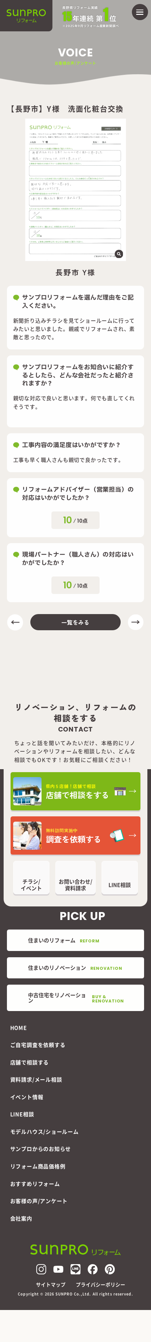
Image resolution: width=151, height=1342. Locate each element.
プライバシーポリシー (100, 1284)
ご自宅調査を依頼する (38, 1045)
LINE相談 (22, 1114)
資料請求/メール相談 (36, 1079)
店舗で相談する (29, 1062)
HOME (18, 1027)
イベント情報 (27, 1097)
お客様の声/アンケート (39, 1201)
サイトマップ (51, 1284)
